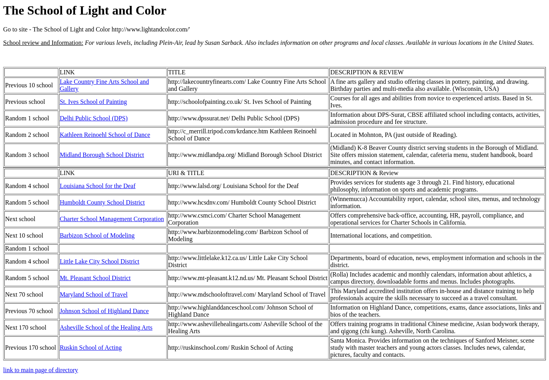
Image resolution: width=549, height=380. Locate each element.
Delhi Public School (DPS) (94, 118)
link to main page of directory (40, 370)
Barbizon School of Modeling (97, 235)
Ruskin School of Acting (91, 347)
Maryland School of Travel (94, 294)
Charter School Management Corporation (112, 219)
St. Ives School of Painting (93, 101)
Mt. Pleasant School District (95, 278)
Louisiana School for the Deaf (98, 186)
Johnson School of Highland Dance (104, 311)
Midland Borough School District (102, 154)
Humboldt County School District (102, 202)
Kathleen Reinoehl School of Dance (105, 134)
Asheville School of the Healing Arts (106, 327)
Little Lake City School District (100, 261)
